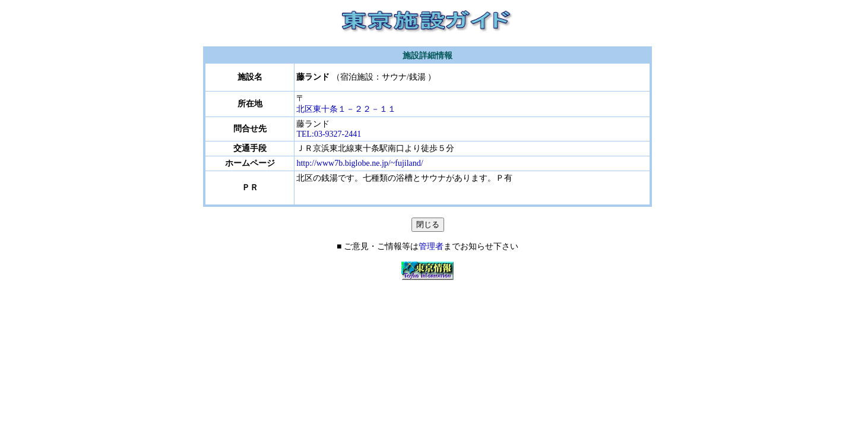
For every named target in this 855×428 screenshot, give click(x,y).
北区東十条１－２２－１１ (354, 109)
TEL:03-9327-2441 (328, 134)
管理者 (431, 246)
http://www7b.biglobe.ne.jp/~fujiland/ (359, 163)
